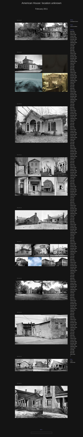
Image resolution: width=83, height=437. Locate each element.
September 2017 (73, 194)
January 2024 (73, 74)
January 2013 (73, 283)
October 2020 (73, 135)
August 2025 (72, 44)
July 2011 (72, 311)
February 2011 (73, 319)
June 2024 (72, 66)
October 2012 (73, 287)
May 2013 (72, 276)
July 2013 (72, 273)
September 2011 (73, 308)
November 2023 (73, 77)
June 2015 (72, 237)
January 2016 (73, 226)
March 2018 (72, 184)
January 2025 (73, 55)
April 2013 (72, 278)
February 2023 (73, 91)
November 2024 (73, 58)
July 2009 (72, 349)
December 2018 (73, 170)
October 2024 (73, 59)
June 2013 (72, 275)
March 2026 (72, 33)
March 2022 (72, 108)
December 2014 (73, 246)
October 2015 (73, 230)
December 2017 (73, 189)
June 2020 (72, 142)
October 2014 (73, 249)
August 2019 (72, 158)
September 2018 (73, 175)
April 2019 (72, 164)
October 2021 (73, 116)
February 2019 (73, 167)
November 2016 (73, 210)
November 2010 (73, 324)
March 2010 (72, 336)
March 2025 (72, 52)
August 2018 (72, 177)
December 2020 (73, 132)
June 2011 (72, 313)
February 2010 (73, 338)
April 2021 (72, 126)
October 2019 (73, 154)
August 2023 (72, 82)
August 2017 (72, 196)
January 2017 (73, 207)
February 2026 (73, 34)
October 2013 (73, 268)
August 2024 (72, 63)
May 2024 (72, 67)
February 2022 (73, 110)
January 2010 (73, 340)
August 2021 (72, 120)
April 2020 (72, 145)
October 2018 (73, 173)
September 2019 (73, 156)
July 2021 (72, 121)
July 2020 (72, 140)
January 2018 (73, 188)
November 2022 (73, 96)
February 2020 (73, 148)
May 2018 (72, 181)
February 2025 (73, 53)
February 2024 (73, 72)
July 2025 (72, 45)
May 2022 (72, 105)
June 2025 (72, 47)
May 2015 (72, 238)
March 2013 (72, 279)
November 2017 (73, 191)
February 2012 (73, 300)
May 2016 (72, 219)
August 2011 (72, 310)
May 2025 (72, 48)
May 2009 (72, 352)
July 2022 (72, 102)
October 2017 (73, 192)
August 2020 (72, 139)
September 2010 (73, 327)
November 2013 (73, 267)
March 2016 (72, 222)
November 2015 (73, 229)
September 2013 (73, 270)
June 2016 (72, 218)
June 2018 (72, 180)
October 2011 (73, 306)
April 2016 (72, 221)
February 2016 (73, 224)
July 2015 (72, 235)
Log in (71, 360)
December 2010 (73, 322)
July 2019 (72, 159)
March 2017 (72, 203)
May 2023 (72, 86)
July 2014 (72, 254)
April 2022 (72, 107)
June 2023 (72, 85)
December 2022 (73, 94)
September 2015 (73, 232)
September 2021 (73, 118)
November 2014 (73, 248)
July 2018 (72, 178)
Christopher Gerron (74, 21)
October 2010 (73, 325)
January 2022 (73, 112)
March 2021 (72, 127)
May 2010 (72, 333)
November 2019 (73, 153)
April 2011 (72, 316)
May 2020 (72, 143)
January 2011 (73, 321)
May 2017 (72, 200)
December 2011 (73, 303)
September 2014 (73, 251)
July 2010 (72, 330)
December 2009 (73, 341)
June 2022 (72, 104)
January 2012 (73, 302)
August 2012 (72, 291)
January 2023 (73, 93)
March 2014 (72, 260)
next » (41, 429)
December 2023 (73, 75)
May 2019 (72, 162)
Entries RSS (72, 362)
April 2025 (72, 50)
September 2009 (73, 346)
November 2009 (73, 343)
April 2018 (72, 183)
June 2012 (72, 294)
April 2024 (72, 69)
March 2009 (72, 354)
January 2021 (73, 131)
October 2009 (73, 344)
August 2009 (72, 347)
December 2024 (73, 56)
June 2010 (72, 332)
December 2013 (73, 265)
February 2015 (73, 243)
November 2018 (73, 172)
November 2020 (73, 134)
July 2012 (72, 292)
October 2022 (73, 97)
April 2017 (72, 202)
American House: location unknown (41, 3)
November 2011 (73, 305)
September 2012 (73, 289)
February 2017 (73, 205)
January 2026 (73, 36)
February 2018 (73, 186)
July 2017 (72, 197)
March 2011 (72, 317)
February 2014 (73, 262)
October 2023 (73, 78)
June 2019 (72, 161)
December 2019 (73, 151)
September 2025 (73, 42)
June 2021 (72, 123)
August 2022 (72, 101)
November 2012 (73, 286)
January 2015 (73, 245)
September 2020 (73, 137)
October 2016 (73, 211)
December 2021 (73, 113)
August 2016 (72, 215)
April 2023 (72, 88)
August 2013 (72, 271)
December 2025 (73, 37)
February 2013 (73, 281)
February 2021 (73, 129)
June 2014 (72, 256)
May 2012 (72, 295)
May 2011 (72, 314)
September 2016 (73, 213)
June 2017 (72, 199)
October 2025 (73, 40)
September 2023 (73, 80)
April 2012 (72, 297)
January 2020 (73, 150)
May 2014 (72, 257)
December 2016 (73, 208)
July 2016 (72, 216)
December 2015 (73, 227)
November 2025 (73, 39)
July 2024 (72, 64)
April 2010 (72, 335)
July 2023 (72, 83)
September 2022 (73, 99)
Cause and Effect (73, 26)
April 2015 (72, 240)
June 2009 (72, 351)
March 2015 (72, 241)
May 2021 (72, 124)
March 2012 (72, 298)
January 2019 (73, 169)
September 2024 (73, 61)
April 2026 (72, 31)
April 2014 (72, 259)
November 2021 (73, 115)
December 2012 (73, 284)
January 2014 (73, 264)
